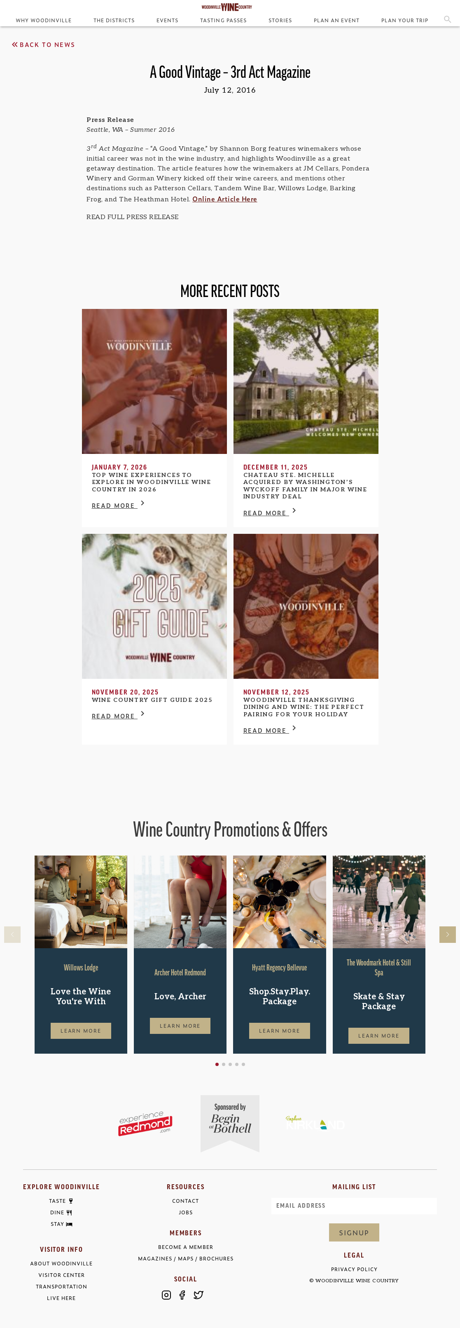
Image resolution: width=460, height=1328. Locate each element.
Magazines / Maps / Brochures (186, 1259)
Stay (57, 1224)
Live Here (61, 1298)
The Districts (114, 20)
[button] (217, 1064)
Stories (280, 20)
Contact (185, 1201)
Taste (57, 1201)
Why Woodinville (44, 20)
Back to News (42, 44)
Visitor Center (61, 1275)
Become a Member (185, 1247)
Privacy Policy (354, 1269)
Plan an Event (337, 20)
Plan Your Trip (404, 20)
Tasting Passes (223, 20)
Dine (57, 1212)
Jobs (186, 1212)
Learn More (81, 1030)
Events (167, 20)
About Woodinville (61, 1263)
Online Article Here (224, 198)
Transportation (61, 1287)
